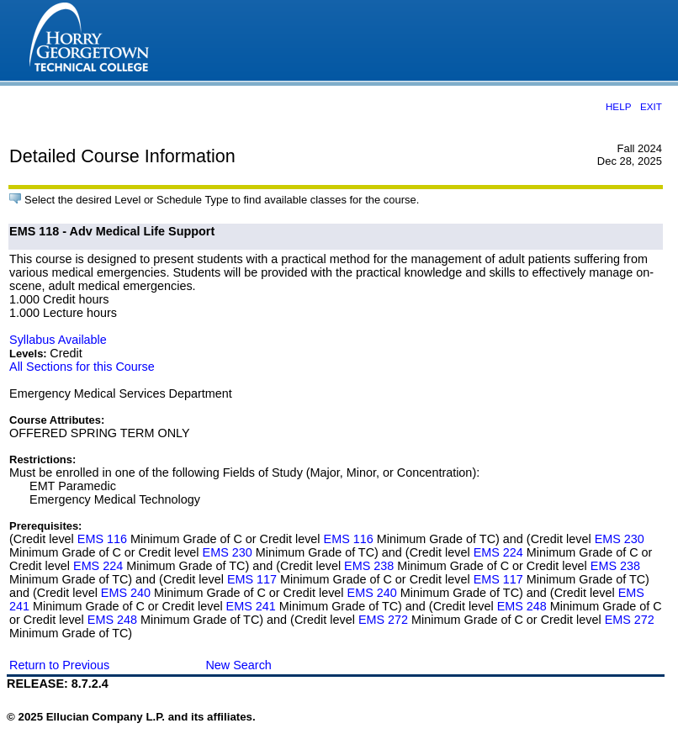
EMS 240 (126, 592)
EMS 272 (383, 619)
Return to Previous (59, 665)
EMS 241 (251, 606)
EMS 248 (522, 606)
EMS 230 (619, 539)
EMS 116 (102, 539)
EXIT (651, 106)
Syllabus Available (58, 339)
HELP (618, 106)
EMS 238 (369, 566)
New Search (238, 665)
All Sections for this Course (82, 366)
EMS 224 (498, 552)
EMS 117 (252, 579)
